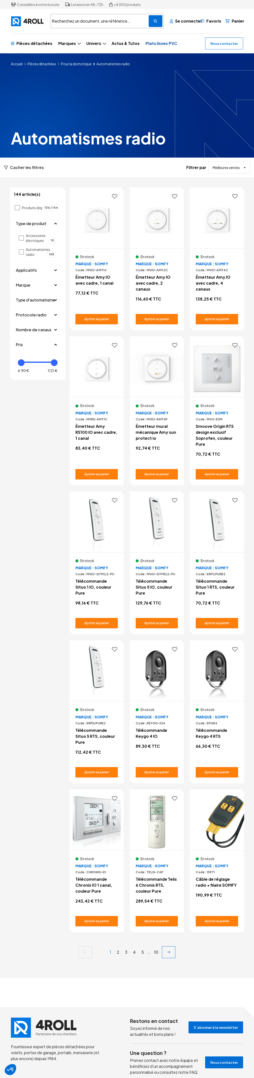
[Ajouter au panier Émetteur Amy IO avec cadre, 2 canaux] (157, 319)
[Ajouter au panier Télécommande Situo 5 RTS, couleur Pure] (96, 772)
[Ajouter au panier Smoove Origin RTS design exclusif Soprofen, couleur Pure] (217, 474)
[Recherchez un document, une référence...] (155, 21)
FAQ (193, 1072)
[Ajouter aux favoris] (114, 196)
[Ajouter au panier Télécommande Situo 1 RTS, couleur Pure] (217, 623)
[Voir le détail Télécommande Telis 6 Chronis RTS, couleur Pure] (157, 860)
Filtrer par (196, 167)
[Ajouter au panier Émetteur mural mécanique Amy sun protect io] (157, 474)
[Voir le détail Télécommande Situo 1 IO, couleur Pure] (96, 562)
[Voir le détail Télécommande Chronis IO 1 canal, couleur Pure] (96, 860)
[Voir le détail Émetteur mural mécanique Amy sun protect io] (157, 407)
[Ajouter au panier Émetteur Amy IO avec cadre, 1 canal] (96, 319)
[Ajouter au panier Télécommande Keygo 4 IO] (157, 772)
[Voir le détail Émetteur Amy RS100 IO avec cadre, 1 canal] (96, 407)
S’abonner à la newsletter (216, 1027)
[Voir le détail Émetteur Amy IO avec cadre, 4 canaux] (217, 258)
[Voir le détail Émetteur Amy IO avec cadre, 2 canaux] (157, 258)
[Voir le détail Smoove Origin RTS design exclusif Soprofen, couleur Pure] (217, 410)
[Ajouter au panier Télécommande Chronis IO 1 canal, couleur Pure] (96, 921)
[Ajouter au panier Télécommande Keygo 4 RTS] (217, 772)
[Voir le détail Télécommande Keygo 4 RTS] (217, 708)
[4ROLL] (28, 21)
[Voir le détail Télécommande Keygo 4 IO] (157, 708)
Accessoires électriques (41, 238)
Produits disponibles (41, 207)
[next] (168, 952)
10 (156, 952)
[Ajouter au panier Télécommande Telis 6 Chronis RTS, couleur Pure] (157, 921)
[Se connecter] (183, 21)
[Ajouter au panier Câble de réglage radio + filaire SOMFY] (217, 921)
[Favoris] (210, 21)
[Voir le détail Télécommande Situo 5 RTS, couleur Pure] (96, 711)
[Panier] (234, 21)
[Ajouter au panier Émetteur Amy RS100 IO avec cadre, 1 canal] (96, 474)
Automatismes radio (41, 252)
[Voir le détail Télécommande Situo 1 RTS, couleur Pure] (217, 562)
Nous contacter (224, 43)
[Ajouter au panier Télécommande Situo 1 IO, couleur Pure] (96, 623)
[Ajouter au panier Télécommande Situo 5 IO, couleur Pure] (157, 623)
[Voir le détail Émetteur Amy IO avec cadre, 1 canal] (96, 255)
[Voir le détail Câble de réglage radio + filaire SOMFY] (217, 857)
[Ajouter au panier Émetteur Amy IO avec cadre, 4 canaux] (217, 319)
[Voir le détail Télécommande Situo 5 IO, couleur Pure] (157, 562)
